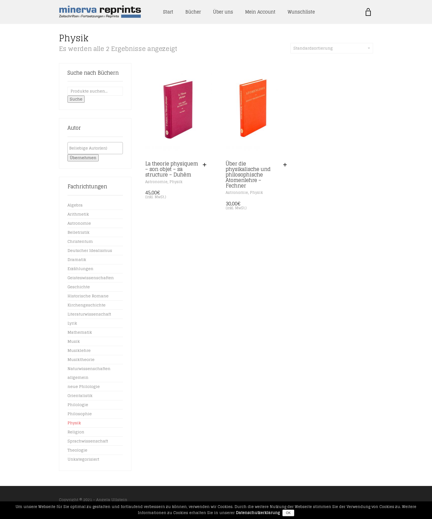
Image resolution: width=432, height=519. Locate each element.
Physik (175, 182)
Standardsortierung (331, 48)
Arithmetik (78, 214)
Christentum (80, 241)
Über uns (223, 12)
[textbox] (96, 148)
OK (288, 513)
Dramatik (77, 259)
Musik (74, 341)
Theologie (77, 450)
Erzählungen (80, 268)
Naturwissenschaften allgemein (89, 373)
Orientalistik (80, 395)
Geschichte (79, 286)
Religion (76, 431)
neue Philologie (84, 386)
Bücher (193, 12)
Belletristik (79, 232)
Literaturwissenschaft (89, 314)
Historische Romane (88, 295)
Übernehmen (83, 157)
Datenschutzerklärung (258, 513)
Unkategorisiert (83, 459)
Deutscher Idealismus (90, 250)
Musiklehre (79, 350)
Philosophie (80, 413)
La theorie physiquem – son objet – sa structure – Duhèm (171, 169)
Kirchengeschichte (87, 304)
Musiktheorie (81, 359)
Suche (76, 99)
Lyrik (72, 323)
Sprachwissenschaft (88, 441)
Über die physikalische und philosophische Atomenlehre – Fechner (248, 174)
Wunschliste (301, 12)
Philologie (78, 404)
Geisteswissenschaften (91, 277)
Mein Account (260, 12)
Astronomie (156, 182)
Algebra (75, 205)
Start (168, 12)
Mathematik (80, 332)
